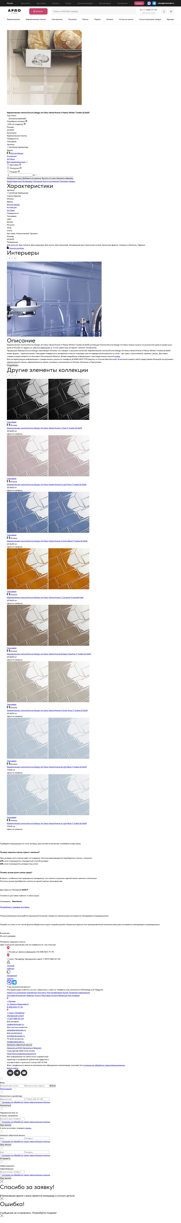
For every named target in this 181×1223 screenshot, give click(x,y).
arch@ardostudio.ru (16, 1036)
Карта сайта (12, 1068)
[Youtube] (24, 1075)
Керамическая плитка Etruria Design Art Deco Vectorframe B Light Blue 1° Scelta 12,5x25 (47, 767)
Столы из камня (126, 19)
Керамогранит (13, 19)
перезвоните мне (148, 13)
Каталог (38, 11)
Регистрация (6, 1089)
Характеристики (14, 181)
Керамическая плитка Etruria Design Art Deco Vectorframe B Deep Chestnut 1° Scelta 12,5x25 (49, 654)
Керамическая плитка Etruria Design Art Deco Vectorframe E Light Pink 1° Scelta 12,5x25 (46, 484)
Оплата (55, 3)
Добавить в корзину (32, 178)
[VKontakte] (10, 1075)
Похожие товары (67, 181)
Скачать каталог (15, 248)
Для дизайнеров (85, 3)
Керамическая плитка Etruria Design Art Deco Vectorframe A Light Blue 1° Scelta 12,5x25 (47, 823)
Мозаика (72, 19)
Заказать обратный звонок (19, 1045)
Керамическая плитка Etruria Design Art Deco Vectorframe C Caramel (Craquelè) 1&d (45, 597)
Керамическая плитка (36, 19)
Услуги (68, 3)
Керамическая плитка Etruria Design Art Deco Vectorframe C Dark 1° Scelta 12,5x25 (44, 428)
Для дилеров (105, 3)
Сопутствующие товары (150, 19)
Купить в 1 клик (49, 178)
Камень (110, 19)
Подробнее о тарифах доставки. (15, 907)
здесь (117, 356)
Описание (37, 181)
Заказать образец (64, 178)
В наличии (21, 995)
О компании (20, 992)
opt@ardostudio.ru (15, 1024)
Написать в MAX (14, 1048)
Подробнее (12, 365)
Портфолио (122, 3)
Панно (85, 19)
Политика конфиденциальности (21, 1054)
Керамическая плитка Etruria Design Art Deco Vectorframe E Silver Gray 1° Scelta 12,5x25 (47, 710)
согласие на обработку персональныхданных (104, 1065)
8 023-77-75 (148, 10)
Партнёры (46, 995)
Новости (11, 992)
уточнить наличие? (17, 118)
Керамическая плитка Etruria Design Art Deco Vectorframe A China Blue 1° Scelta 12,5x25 (47, 541)
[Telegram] (17, 1075)
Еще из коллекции (51, 181)
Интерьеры (27, 181)
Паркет (97, 19)
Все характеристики (17, 162)
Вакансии (62, 995)
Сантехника (57, 19)
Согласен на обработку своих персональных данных (26, 1102)
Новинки (30, 995)
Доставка (41, 3)
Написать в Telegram (31, 1048)
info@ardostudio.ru (15, 1042)
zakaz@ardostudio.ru (166, 3)
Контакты (42, 992)
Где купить (25, 3)
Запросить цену (14, 178)
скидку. (28, 1128)
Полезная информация (79, 992)
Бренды (170, 19)
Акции (139, 3)
